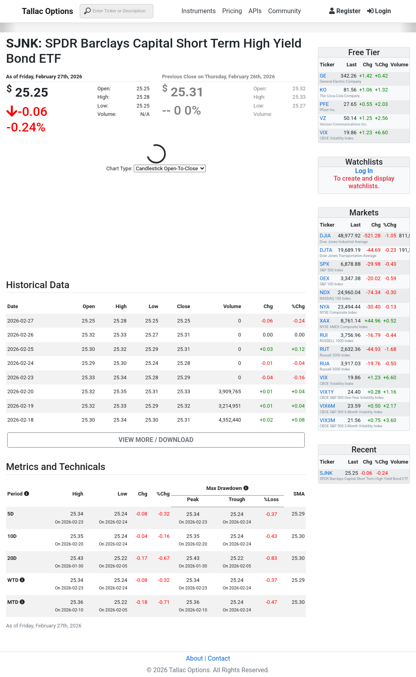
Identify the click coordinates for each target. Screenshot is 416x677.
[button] (156, 440)
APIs (254, 11)
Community (284, 11)
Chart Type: (119, 168)
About (194, 658)
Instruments (198, 11)
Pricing (232, 11)
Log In (364, 171)
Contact (219, 658)
